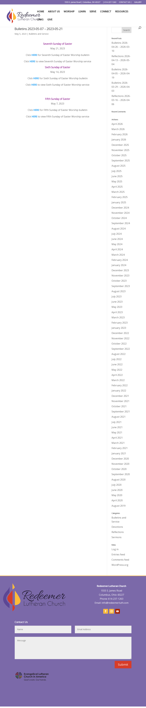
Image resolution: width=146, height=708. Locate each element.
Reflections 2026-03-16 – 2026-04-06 (121, 100)
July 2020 (116, 484)
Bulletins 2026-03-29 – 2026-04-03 (121, 86)
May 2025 (117, 181)
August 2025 (119, 165)
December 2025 (120, 145)
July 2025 (116, 171)
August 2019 (119, 505)
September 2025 (121, 160)
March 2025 (118, 191)
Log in (115, 549)
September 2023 (121, 286)
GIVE (49, 19)
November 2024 (120, 212)
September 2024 (121, 223)
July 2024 (116, 233)
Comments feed (120, 559)
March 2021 (118, 443)
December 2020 (120, 458)
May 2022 (117, 369)
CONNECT (105, 11)
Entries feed (118, 554)
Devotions (117, 526)
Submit (123, 665)
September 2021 (121, 411)
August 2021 (119, 416)
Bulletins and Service (39, 33)
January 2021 (119, 453)
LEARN (82, 11)
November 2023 (120, 275)
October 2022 (119, 343)
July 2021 (116, 422)
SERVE (93, 11)
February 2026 (120, 134)
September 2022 (121, 348)
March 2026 (118, 129)
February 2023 (120, 322)
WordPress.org (120, 565)
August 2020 (119, 479)
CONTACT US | (125, 2)
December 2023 (120, 270)
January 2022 (119, 390)
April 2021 (117, 437)
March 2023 (118, 317)
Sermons (116, 537)
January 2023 (119, 327)
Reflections (118, 532)
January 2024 (119, 265)
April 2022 (117, 375)
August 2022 (119, 354)
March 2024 (118, 254)
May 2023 (117, 307)
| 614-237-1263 (109, 2)
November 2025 (120, 150)
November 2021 (120, 401)
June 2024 (117, 239)
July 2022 (116, 359)
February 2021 (120, 448)
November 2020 (120, 463)
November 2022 (120, 338)
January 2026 (119, 139)
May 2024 (117, 244)
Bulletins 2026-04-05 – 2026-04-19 (121, 73)
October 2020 (119, 469)
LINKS (40, 19)
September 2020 (121, 474)
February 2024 (120, 260)
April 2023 (117, 312)
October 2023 (119, 280)
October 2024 (119, 218)
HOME (40, 11)
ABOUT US (54, 11)
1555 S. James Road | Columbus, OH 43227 (82, 2)
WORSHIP (69, 11)
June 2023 (117, 301)
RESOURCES (121, 11)
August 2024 (119, 228)
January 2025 (119, 202)
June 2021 (117, 427)
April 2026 (117, 124)
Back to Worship (57, 126)
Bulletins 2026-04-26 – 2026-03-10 (121, 46)
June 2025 (117, 176)
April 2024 (117, 249)
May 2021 (117, 432)
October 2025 (119, 155)
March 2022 (118, 380)
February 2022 (120, 385)
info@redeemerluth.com (114, 602)
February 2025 (120, 197)
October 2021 (119, 406)
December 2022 (120, 333)
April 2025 (117, 186)
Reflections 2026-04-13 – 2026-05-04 (121, 60)
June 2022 (117, 364)
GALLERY (138, 2)
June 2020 (117, 490)
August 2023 (119, 291)
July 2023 (116, 296)
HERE (34, 55)
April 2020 (117, 500)
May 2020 (117, 495)
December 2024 (120, 207)
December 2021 (120, 396)
